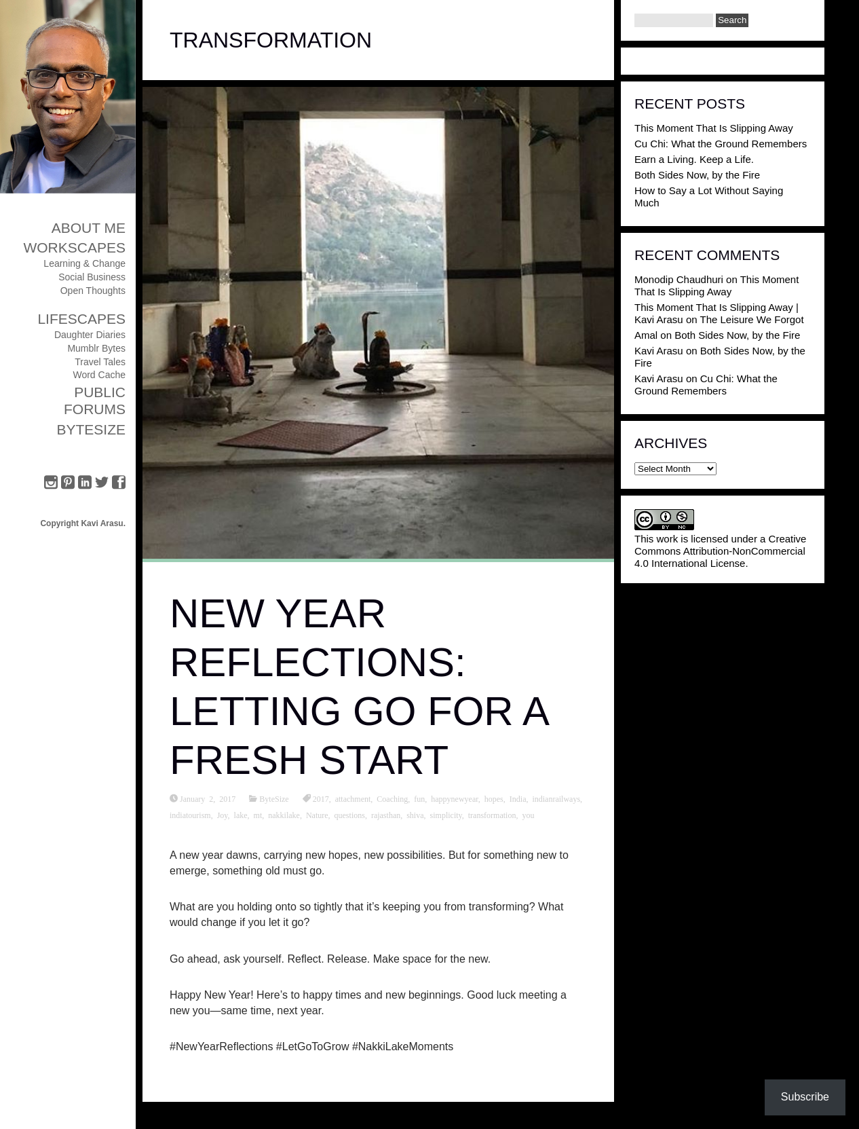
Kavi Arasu (658, 350)
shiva (414, 815)
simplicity (446, 815)
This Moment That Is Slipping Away (713, 128)
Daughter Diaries (90, 334)
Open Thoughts (93, 290)
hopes (493, 798)
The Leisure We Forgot (751, 319)
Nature (317, 815)
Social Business (92, 277)
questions (350, 815)
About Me (89, 228)
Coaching (392, 798)
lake (241, 815)
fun (419, 798)
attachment (353, 798)
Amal (645, 335)
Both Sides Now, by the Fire (697, 175)
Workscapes (74, 247)
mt (258, 815)
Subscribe (805, 1097)
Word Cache (99, 374)
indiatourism (190, 815)
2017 (321, 798)
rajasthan (385, 815)
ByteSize (91, 429)
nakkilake (284, 815)
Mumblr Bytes (96, 348)
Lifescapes (81, 319)
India (518, 798)
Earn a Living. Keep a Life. (694, 159)
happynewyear (454, 798)
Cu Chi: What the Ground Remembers (720, 143)
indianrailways (556, 798)
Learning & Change (84, 263)
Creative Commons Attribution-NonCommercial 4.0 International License (720, 551)
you (528, 815)
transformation (492, 815)
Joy (222, 815)
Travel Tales (100, 361)
